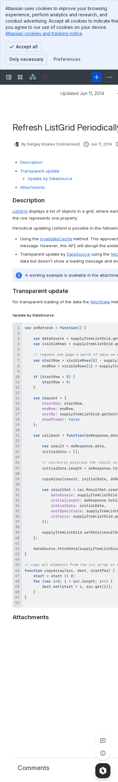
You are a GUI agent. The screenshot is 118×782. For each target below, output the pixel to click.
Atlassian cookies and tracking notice (43, 33)
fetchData (100, 301)
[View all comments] (103, 741)
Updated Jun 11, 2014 (82, 93)
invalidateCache (56, 238)
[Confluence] (33, 77)
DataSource (78, 254)
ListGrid (20, 211)
